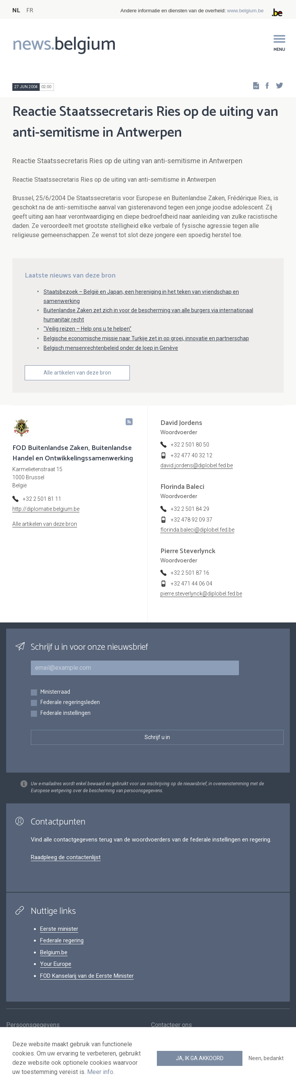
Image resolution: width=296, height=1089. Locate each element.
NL (16, 10)
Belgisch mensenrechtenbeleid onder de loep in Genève (111, 348)
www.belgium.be (245, 10)
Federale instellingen (65, 713)
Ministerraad (55, 692)
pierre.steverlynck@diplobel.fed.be (201, 594)
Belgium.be (53, 952)
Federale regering (62, 940)
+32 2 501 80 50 (190, 445)
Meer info (100, 1072)
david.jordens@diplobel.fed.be (196, 465)
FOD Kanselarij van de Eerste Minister (87, 975)
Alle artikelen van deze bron (77, 373)
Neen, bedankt (266, 1058)
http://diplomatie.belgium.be (45, 509)
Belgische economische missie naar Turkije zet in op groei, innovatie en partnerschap (146, 338)
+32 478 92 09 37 (191, 520)
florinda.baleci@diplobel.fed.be (197, 530)
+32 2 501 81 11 (42, 499)
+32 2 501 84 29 (190, 509)
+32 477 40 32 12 (191, 455)
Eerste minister (59, 928)
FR (29, 10)
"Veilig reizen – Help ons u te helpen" (87, 329)
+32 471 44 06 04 (191, 583)
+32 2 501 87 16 (190, 573)
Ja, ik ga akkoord (200, 1058)
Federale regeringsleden (70, 702)
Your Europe (55, 963)
